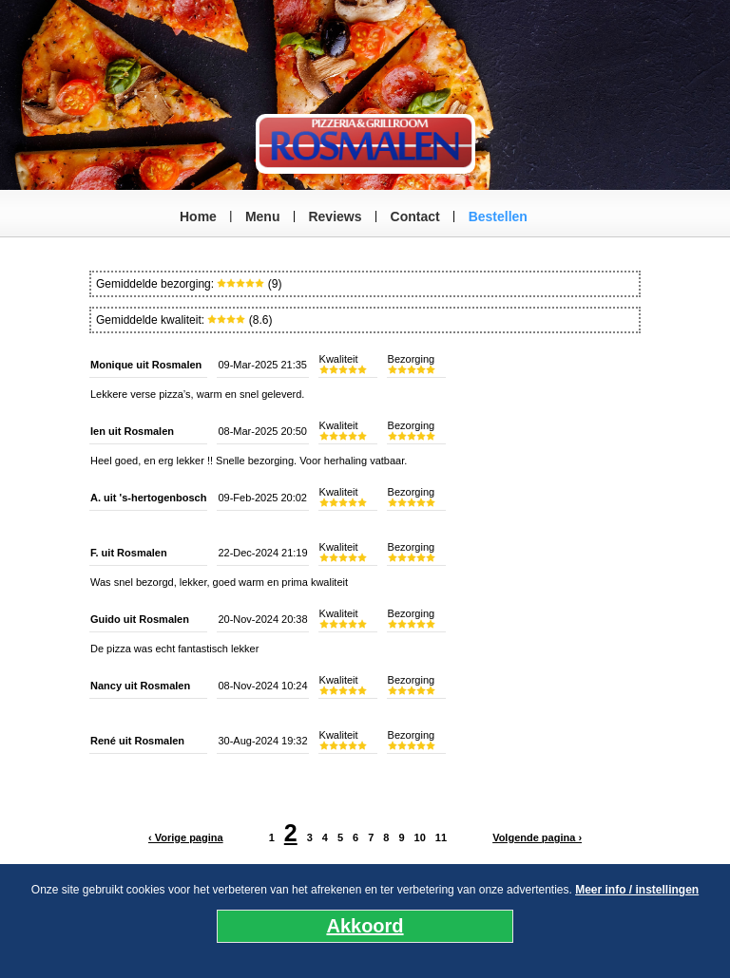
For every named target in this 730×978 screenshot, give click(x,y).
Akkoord (364, 925)
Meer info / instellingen (637, 889)
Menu (262, 216)
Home (198, 216)
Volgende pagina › (537, 837)
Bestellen (498, 216)
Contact (415, 216)
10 (420, 837)
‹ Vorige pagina (185, 837)
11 (441, 837)
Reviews (334, 216)
